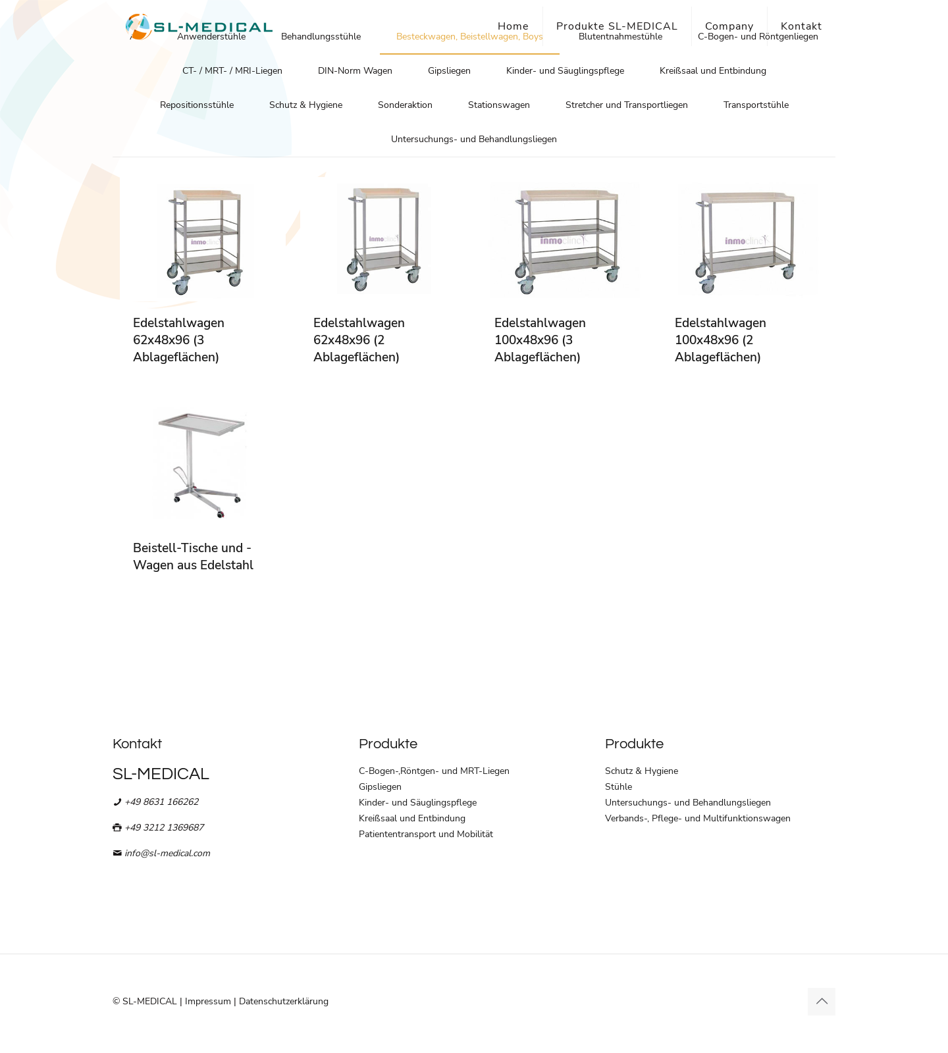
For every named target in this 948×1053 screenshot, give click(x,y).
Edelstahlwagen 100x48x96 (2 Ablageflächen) (720, 340)
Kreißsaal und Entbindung (713, 70)
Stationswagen (499, 105)
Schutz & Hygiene (305, 105)
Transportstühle (756, 105)
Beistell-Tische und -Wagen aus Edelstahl (193, 557)
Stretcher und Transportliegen (627, 105)
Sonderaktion (405, 105)
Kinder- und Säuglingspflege (565, 70)
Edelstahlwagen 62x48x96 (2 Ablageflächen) (359, 340)
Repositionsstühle (197, 105)
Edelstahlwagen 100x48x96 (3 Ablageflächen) (540, 340)
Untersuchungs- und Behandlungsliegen (474, 139)
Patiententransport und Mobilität (426, 834)
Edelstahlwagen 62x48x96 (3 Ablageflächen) (178, 340)
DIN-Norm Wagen (355, 70)
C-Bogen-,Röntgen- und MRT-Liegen (434, 771)
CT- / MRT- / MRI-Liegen (232, 70)
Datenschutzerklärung (284, 1001)
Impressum (208, 1001)
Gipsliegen (449, 70)
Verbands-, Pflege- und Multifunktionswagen (698, 818)
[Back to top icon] (821, 1001)
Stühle (618, 787)
